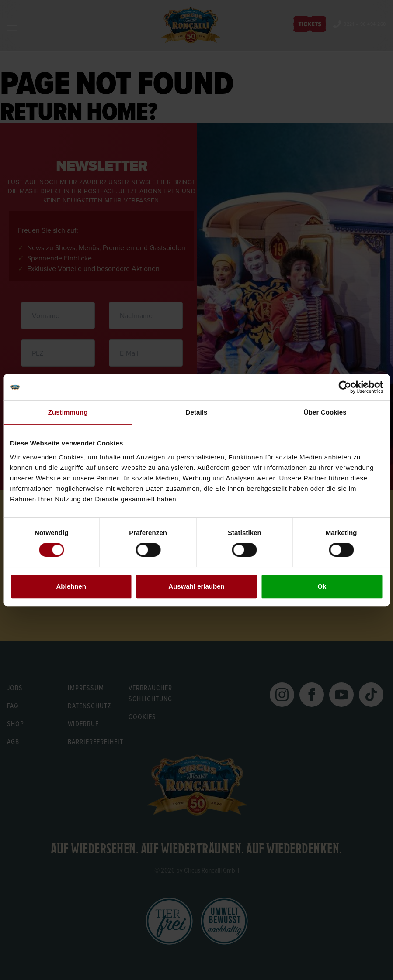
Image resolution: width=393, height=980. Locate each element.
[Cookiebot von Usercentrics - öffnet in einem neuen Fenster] (344, 387)
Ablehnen (71, 586)
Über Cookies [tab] (325, 412)
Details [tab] (197, 412)
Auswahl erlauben (196, 586)
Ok (321, 586)
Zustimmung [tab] (68, 412)
